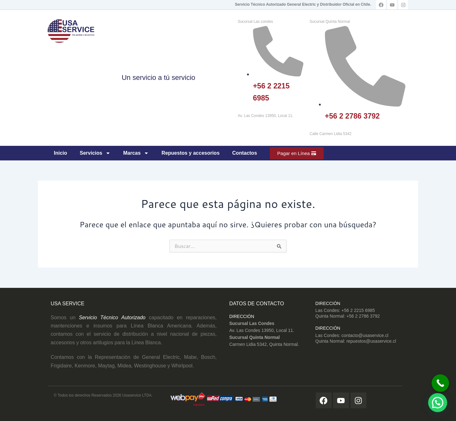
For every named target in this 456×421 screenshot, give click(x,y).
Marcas (136, 153)
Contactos (244, 153)
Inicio (60, 153)
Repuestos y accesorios (190, 153)
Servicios (95, 153)
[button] (437, 402)
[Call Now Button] (436, 380)
